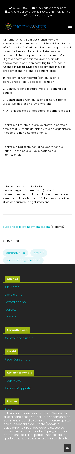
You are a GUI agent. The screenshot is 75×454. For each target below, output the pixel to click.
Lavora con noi (15, 302)
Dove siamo (13, 295)
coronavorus (15, 253)
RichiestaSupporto (18, 388)
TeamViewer (13, 381)
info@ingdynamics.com (50, 8)
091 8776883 (20, 8)
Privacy (10, 409)
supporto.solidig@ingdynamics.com (26, 227)
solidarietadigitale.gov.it (23, 260)
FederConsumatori (18, 360)
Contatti (11, 310)
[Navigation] (70, 26)
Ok (67, 448)
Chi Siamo (12, 287)
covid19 (39, 253)
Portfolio (11, 317)
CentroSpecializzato (19, 338)
